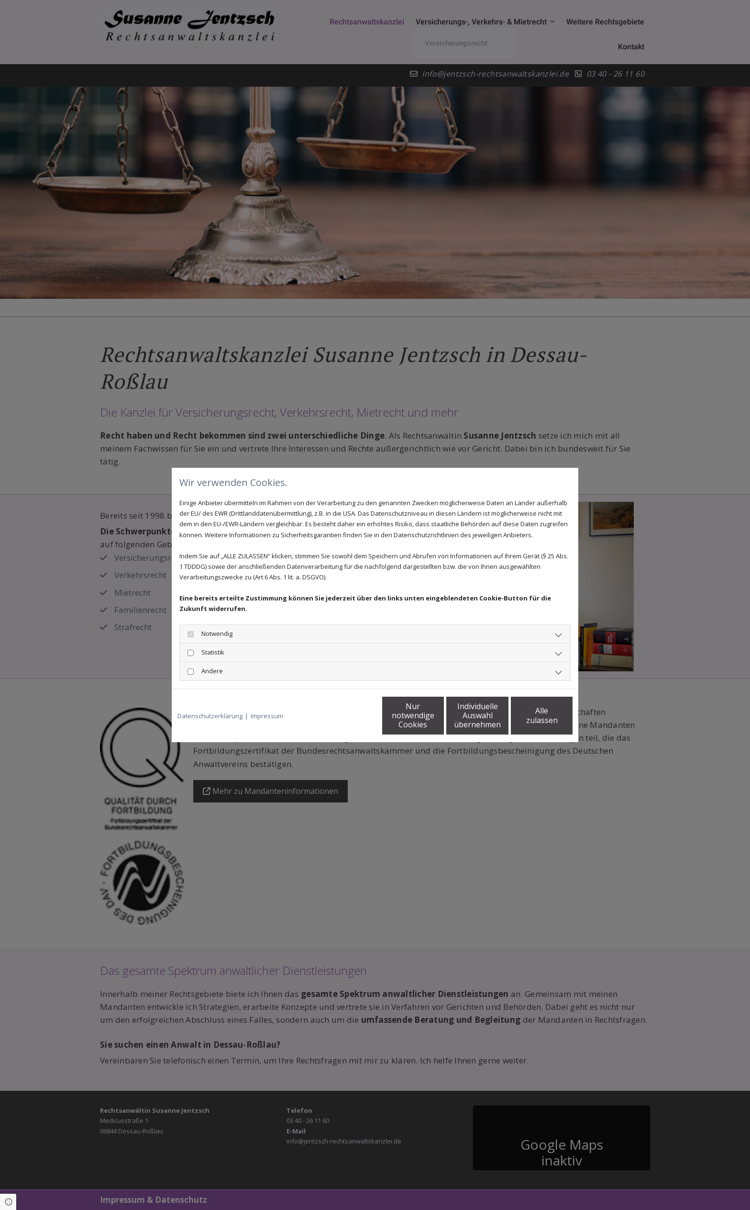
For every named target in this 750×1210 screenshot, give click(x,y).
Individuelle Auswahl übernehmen (437, 715)
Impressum (267, 716)
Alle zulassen (528, 715)
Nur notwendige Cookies (346, 715)
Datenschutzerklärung (210, 716)
